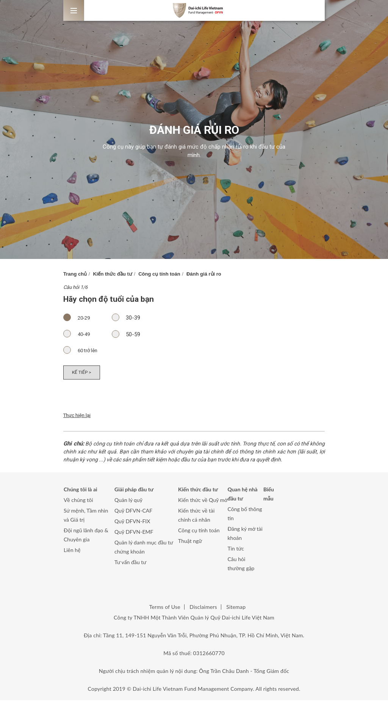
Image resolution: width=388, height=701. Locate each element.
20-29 (80, 317)
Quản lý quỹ (128, 500)
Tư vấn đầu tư (130, 563)
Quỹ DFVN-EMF (133, 532)
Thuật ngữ (190, 541)
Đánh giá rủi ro (203, 274)
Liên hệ (72, 550)
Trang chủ (75, 274)
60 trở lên (83, 350)
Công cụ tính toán (159, 274)
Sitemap (236, 607)
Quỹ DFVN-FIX (132, 522)
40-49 (80, 334)
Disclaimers (203, 607)
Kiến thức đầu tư (112, 274)
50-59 (129, 334)
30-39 (129, 317)
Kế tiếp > (82, 373)
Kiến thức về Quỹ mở (202, 500)
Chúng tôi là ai (80, 490)
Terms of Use (164, 607)
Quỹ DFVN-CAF (133, 511)
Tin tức (236, 549)
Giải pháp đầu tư (133, 490)
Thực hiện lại (77, 416)
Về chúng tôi (78, 500)
